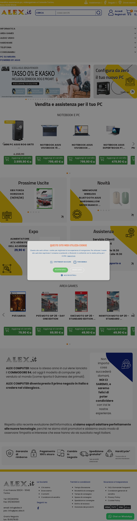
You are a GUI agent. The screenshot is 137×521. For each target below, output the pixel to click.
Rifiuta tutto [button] (77, 270)
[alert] (68, 260)
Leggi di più (71, 256)
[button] (68, 260)
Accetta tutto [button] (60, 270)
